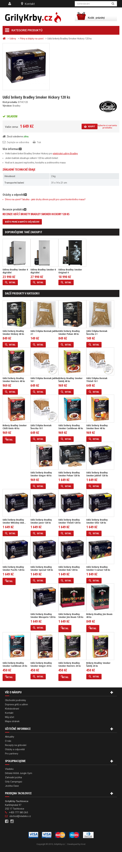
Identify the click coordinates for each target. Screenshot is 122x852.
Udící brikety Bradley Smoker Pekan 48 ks (69, 332)
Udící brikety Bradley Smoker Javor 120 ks (41, 521)
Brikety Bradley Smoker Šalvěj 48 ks (70, 379)
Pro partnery (11, 753)
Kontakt (30, 4)
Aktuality (9, 736)
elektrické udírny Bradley (65, 153)
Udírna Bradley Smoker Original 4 (70, 271)
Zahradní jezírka (13, 777)
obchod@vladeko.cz (20, 816)
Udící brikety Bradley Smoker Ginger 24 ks (41, 664)
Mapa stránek (12, 721)
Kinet (83, 844)
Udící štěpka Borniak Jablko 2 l (44, 332)
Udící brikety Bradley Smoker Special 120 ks (41, 568)
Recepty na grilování (15, 745)
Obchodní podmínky (15, 700)
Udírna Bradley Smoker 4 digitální (15, 271)
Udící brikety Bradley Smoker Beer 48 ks (97, 427)
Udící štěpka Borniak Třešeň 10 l (96, 379)
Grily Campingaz (13, 781)
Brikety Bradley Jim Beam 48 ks (99, 615)
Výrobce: (7, 105)
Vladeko (9, 769)
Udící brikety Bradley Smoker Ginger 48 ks (41, 474)
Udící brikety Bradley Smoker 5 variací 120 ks (98, 568)
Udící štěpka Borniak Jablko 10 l (44, 379)
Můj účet (9, 717)
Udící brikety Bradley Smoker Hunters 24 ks (69, 664)
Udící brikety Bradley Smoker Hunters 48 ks (14, 379)
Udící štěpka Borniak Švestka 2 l (96, 332)
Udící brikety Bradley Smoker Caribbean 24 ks (15, 664)
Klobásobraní (12, 708)
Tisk (39, 142)
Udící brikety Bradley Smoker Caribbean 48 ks (70, 427)
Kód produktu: (10, 102)
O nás (8, 740)
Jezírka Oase (12, 785)
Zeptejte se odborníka (18, 142)
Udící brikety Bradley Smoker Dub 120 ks (69, 568)
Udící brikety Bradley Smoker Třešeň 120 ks (69, 521)
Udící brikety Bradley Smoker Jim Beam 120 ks (70, 615)
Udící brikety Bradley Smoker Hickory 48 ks (13, 332)
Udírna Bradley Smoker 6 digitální (43, 271)
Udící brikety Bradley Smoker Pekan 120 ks (69, 474)
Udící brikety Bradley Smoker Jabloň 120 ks (97, 474)
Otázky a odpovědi (15, 749)
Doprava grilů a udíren (16, 704)
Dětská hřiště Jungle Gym (18, 773)
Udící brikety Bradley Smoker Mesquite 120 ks (43, 615)
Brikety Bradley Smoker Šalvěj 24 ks (98, 664)
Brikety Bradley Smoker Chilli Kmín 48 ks (15, 427)
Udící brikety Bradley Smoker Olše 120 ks (97, 521)
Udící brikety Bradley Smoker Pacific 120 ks (13, 568)
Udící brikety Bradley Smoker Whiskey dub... (14, 521)
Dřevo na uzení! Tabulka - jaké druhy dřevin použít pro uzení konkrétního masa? (45, 199)
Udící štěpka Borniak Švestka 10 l (40, 427)
